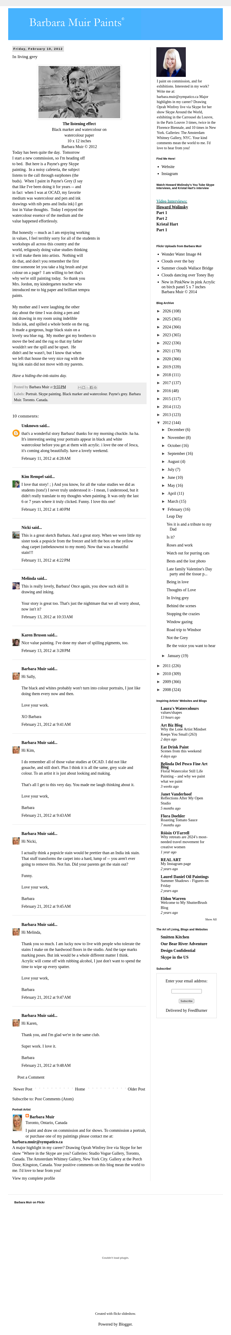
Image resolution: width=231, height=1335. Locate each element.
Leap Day (175, 516)
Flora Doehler (173, 816)
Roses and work (180, 545)
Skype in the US (174, 957)
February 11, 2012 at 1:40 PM (45, 509)
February (175, 509)
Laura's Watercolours (180, 708)
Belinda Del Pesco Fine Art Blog (184, 765)
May (172, 485)
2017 (167, 382)
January (174, 655)
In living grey (178, 598)
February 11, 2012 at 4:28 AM (46, 458)
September (177, 453)
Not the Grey (177, 637)
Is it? (171, 537)
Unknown (29, 425)
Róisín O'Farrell (175, 833)
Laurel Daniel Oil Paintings (185, 876)
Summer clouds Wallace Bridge (187, 268)
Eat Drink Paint (175, 747)
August (174, 461)
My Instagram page (176, 864)
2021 (167, 351)
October (175, 445)
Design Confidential (178, 950)
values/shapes (171, 712)
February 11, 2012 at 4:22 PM (45, 560)
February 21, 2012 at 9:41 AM (46, 724)
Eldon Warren (173, 898)
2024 (167, 327)
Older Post (136, 1089)
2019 (167, 367)
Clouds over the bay (177, 261)
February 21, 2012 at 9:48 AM (46, 1065)
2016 (167, 390)
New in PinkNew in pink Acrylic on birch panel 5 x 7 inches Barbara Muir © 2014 (188, 287)
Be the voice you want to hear (191, 645)
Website (168, 166)
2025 (167, 319)
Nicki (26, 527)
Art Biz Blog (172, 725)
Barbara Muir (33, 668)
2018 (167, 374)
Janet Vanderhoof (176, 794)
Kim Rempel (32, 476)
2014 (167, 406)
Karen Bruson (33, 635)
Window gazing (179, 621)
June (172, 477)
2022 (167, 343)
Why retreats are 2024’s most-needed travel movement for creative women (184, 842)
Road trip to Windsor (184, 629)
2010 (167, 673)
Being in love (178, 582)
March (173, 501)
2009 (167, 681)
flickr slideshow (124, 1314)
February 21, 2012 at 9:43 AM (46, 815)
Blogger (125, 1324)
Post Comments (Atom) (54, 1099)
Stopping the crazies (183, 613)
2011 (167, 665)
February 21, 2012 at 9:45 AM (46, 906)
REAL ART (171, 859)
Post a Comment (30, 1077)
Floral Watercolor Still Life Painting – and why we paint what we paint (183, 776)
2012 (167, 422)
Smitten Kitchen (175, 937)
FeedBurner (197, 1010)
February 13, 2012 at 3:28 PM (45, 650)
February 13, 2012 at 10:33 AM (47, 617)
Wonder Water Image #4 (181, 254)
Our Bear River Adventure (184, 943)
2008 (167, 689)
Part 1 (161, 212)
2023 (167, 335)
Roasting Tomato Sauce (179, 820)
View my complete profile (33, 1178)
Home (80, 1089)
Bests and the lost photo (186, 561)
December (176, 429)
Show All (211, 919)
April (172, 493)
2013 (167, 414)
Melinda (28, 578)
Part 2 (161, 218)
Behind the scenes (181, 606)
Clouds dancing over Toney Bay (187, 275)
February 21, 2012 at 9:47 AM (46, 997)
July (171, 469)
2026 (167, 311)
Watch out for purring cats (188, 553)
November (177, 437)
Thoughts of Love (181, 590)
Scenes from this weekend (181, 751)
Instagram (169, 173)
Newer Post (22, 1089)
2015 (167, 398)
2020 (167, 359)
